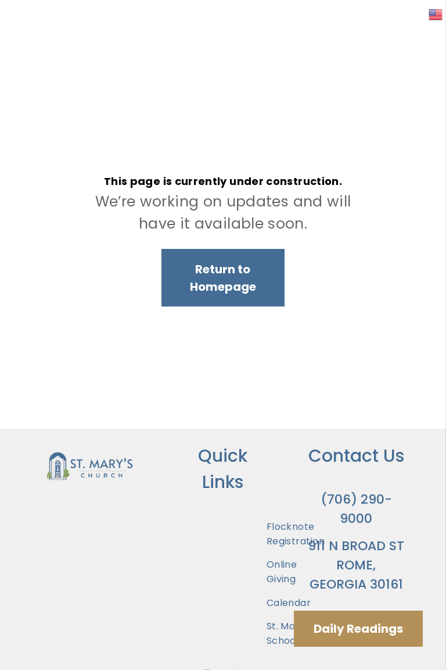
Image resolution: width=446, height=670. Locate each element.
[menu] (420, 40)
